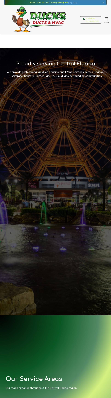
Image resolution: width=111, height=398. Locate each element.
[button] (106, 20)
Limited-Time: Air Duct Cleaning (53, 2)
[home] (33, 20)
